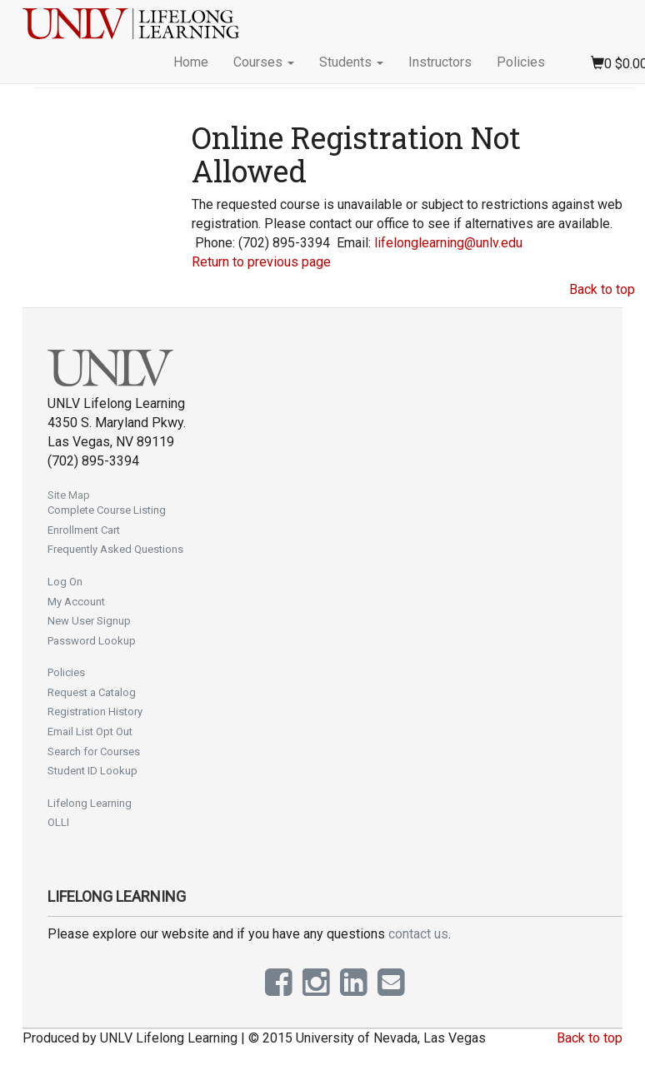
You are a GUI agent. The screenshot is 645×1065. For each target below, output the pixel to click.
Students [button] (351, 62)
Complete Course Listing (107, 510)
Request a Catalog (92, 692)
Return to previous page (261, 262)
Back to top (602, 289)
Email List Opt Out (90, 731)
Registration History (95, 711)
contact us (418, 934)
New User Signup (89, 621)
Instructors (440, 62)
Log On (65, 581)
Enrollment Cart (84, 530)
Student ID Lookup (93, 770)
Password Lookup (92, 641)
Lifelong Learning (90, 803)
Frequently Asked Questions (115, 549)
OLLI (58, 822)
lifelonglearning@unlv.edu (448, 243)
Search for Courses (94, 751)
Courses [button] (263, 62)
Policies (521, 62)
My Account (76, 601)
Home (190, 62)
